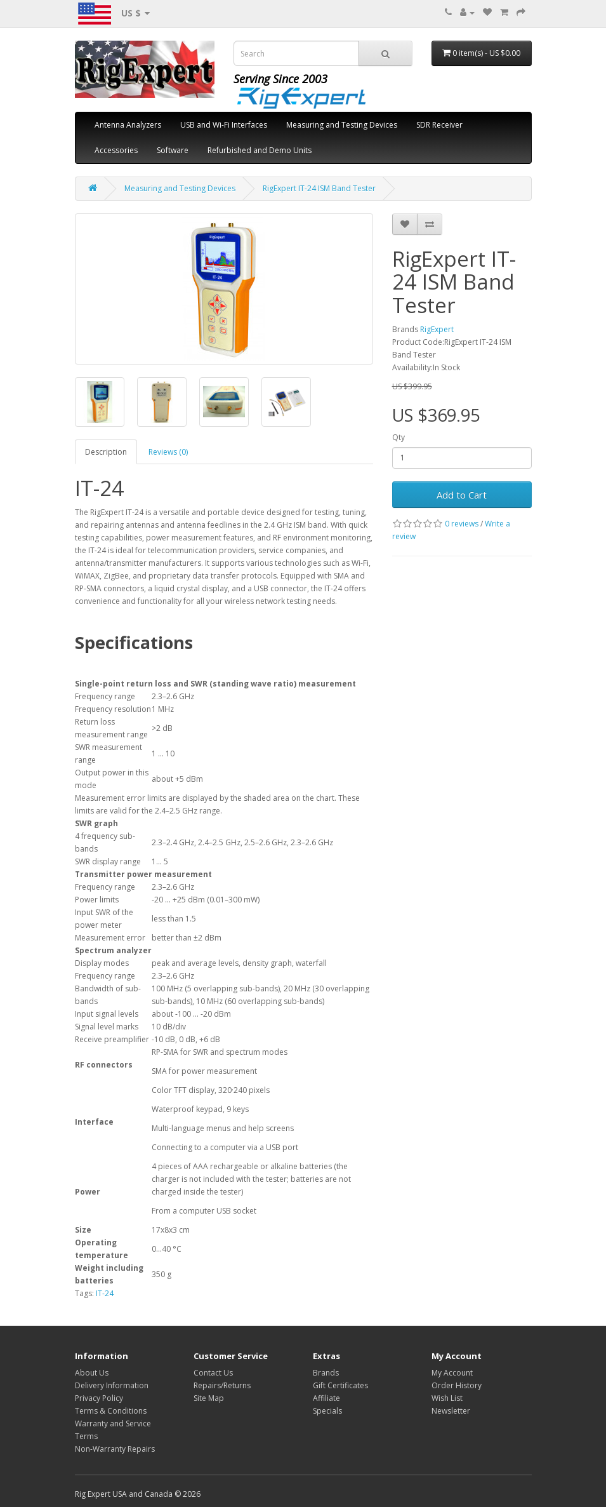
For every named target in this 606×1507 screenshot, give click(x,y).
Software (172, 150)
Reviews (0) (168, 451)
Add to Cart (462, 494)
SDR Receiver (439, 124)
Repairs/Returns (222, 1385)
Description (106, 451)
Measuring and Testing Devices (341, 124)
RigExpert (437, 329)
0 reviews (461, 523)
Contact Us (213, 1372)
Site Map (209, 1398)
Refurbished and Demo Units (259, 150)
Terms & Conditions (111, 1410)
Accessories (116, 150)
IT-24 (105, 1293)
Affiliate (326, 1398)
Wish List (447, 1398)
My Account (452, 1372)
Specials (327, 1410)
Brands (326, 1372)
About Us (92, 1372)
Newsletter (450, 1410)
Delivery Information (111, 1385)
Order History (456, 1385)
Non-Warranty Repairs (115, 1448)
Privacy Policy (99, 1398)
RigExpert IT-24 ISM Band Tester (319, 188)
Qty (398, 437)
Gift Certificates (340, 1385)
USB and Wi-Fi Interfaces (223, 124)
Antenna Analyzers (128, 124)
